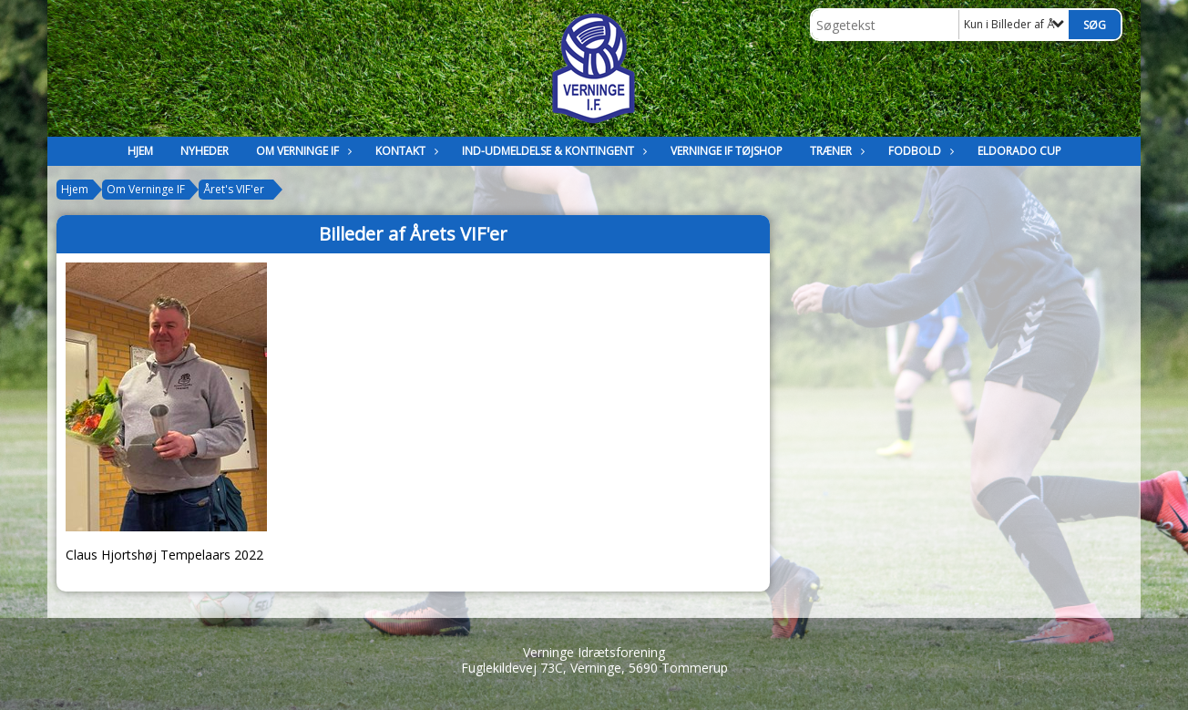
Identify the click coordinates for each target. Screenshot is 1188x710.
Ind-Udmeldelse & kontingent (552, 151)
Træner (835, 151)
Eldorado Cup (1019, 151)
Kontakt (405, 151)
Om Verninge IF (302, 151)
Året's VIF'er (233, 189)
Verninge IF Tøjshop (727, 151)
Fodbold (919, 151)
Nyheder (204, 151)
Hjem (140, 151)
